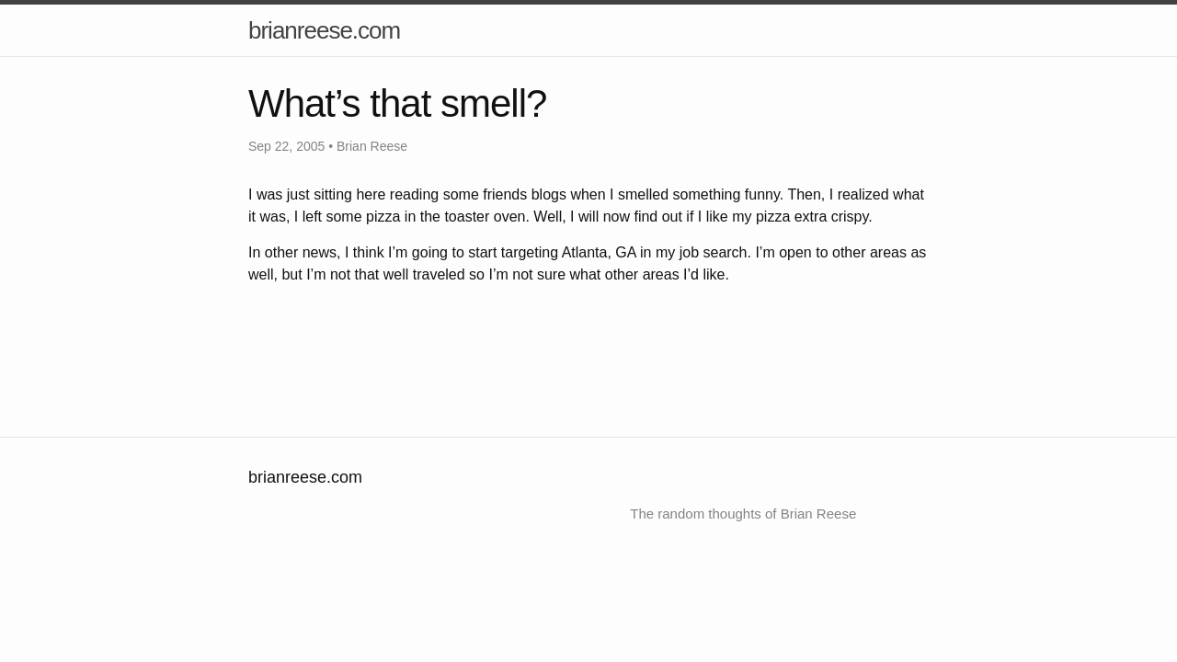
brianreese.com (324, 30)
